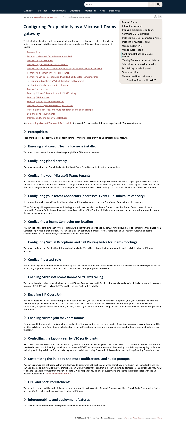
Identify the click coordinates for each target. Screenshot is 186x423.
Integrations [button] (90, 10)
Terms (127, 418)
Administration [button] (59, 10)
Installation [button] (42, 10)
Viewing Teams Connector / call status (140, 60)
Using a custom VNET (132, 45)
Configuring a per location (48, 72)
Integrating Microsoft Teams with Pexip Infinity (50, 123)
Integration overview (132, 25)
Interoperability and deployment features (47, 117)
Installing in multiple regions (136, 41)
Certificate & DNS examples (135, 33)
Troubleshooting (130, 72)
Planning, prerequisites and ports (138, 29)
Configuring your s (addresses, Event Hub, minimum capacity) (86, 196)
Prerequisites (33, 52)
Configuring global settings (40, 60)
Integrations (39, 17)
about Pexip (158, 418)
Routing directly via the (50, 84)
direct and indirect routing (58, 373)
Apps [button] (102, 10)
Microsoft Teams (129, 22)
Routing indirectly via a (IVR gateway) (57, 80)
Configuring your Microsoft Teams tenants (47, 64)
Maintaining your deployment (136, 68)
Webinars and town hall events (137, 76)
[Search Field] (123, 4)
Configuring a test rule (38, 89)
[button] (151, 4)
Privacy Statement (139, 418)
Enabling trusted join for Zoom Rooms (45, 101)
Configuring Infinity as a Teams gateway (137, 55)
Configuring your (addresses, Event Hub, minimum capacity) (64, 68)
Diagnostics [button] (114, 10)
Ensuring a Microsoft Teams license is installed (49, 56)
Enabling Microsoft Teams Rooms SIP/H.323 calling (51, 93)
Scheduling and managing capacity (139, 64)
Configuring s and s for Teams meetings (62, 76)
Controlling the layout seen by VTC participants (63, 338)
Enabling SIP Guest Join (38, 97)
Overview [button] (28, 10)
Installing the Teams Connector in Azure (141, 37)
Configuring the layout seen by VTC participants (50, 105)
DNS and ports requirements (41, 113)
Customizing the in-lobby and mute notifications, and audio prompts (60, 109)
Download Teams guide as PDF (141, 80)
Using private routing (132, 49)
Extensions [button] (75, 10)
